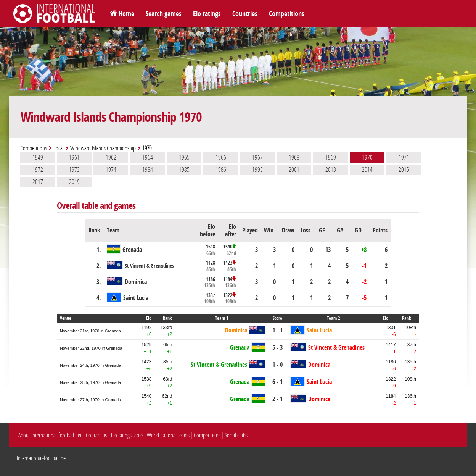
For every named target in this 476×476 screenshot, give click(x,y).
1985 (184, 169)
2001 (294, 169)
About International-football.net (50, 435)
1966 (220, 157)
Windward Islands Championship (103, 148)
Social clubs (236, 435)
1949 (37, 157)
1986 (220, 169)
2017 (37, 182)
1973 (74, 169)
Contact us (96, 435)
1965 (184, 157)
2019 (74, 182)
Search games (164, 14)
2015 (404, 169)
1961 (74, 157)
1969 (330, 157)
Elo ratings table (127, 435)
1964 (147, 157)
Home (126, 14)
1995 (257, 169)
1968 (294, 157)
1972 (37, 169)
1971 (404, 157)
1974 (111, 169)
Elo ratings (207, 14)
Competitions (286, 14)
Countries (244, 14)
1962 (111, 157)
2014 (367, 169)
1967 (257, 157)
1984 (147, 169)
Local (58, 148)
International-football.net (42, 458)
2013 (330, 169)
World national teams (168, 435)
